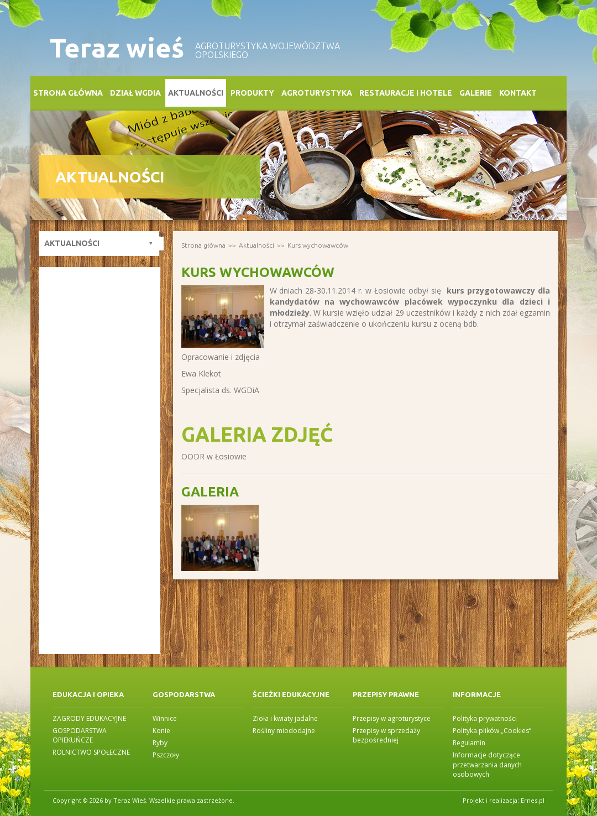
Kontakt (518, 92)
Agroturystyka (316, 92)
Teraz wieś (117, 47)
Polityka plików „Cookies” (492, 730)
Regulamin (469, 742)
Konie (161, 730)
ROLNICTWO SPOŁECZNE (91, 752)
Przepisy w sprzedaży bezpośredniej (386, 735)
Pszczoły (166, 755)
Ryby (160, 742)
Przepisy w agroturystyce (392, 718)
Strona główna (68, 92)
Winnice (165, 718)
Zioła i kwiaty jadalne (285, 718)
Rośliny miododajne (284, 730)
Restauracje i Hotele (405, 92)
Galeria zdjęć (257, 434)
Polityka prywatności (485, 718)
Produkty (252, 92)
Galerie (475, 92)
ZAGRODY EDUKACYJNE (89, 718)
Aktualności (195, 92)
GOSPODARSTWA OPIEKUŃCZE (80, 735)
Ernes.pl (532, 800)
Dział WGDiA (135, 92)
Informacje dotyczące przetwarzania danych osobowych (487, 764)
